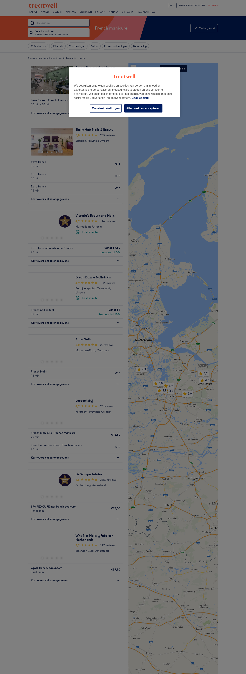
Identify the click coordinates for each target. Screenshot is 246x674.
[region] (124, 92)
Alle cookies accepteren (143, 108)
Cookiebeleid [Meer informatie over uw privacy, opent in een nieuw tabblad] (140, 97)
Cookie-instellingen (106, 108)
